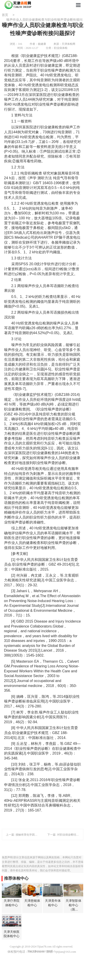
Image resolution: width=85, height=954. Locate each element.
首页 (5, 15)
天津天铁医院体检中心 (11, 934)
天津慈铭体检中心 (32, 903)
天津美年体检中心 (53, 903)
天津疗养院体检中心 (11, 903)
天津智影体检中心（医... (73, 905)
